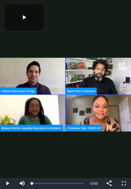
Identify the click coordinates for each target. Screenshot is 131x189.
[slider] (57, 183)
